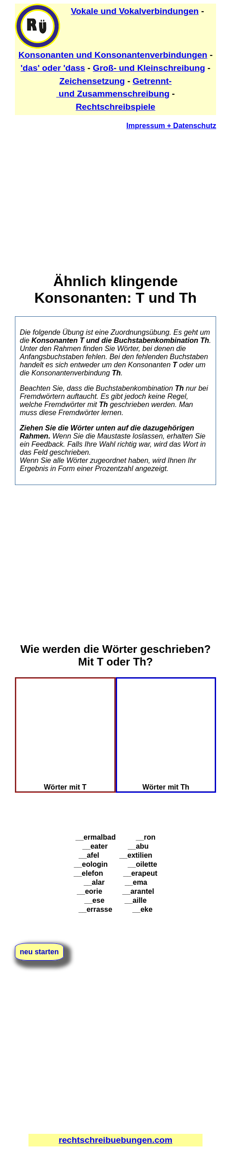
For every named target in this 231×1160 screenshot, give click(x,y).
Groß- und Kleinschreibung (149, 68)
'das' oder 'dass (53, 68)
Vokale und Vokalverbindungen (135, 11)
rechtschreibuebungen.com (116, 1140)
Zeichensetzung (92, 81)
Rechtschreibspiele (116, 106)
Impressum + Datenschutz (172, 125)
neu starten (39, 952)
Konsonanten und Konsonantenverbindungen (113, 55)
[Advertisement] (116, 200)
